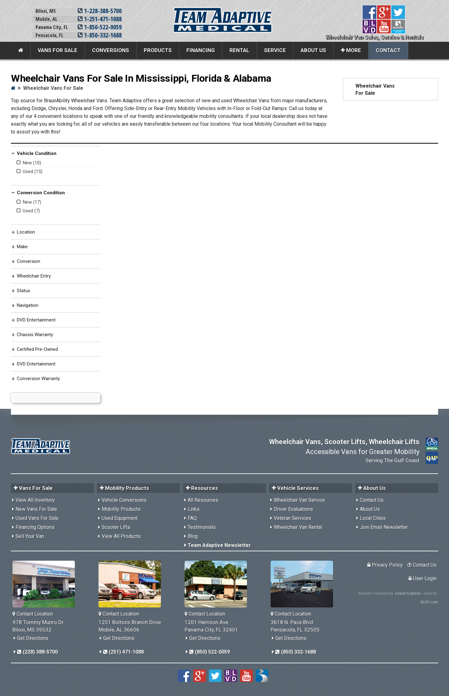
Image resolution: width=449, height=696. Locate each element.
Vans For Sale (57, 50)
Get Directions (32, 638)
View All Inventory (35, 500)
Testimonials (202, 527)
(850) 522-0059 (209, 652)
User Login (422, 578)
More (351, 50)
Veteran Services (292, 518)
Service (275, 50)
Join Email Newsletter (384, 527)
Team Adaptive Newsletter (219, 545)
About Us (313, 50)
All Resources (203, 500)
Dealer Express (408, 593)
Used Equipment (120, 518)
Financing (200, 50)
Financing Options (35, 527)
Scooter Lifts (116, 527)
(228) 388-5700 (37, 652)
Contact (388, 50)
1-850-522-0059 (100, 27)
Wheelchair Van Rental (298, 527)
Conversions (110, 50)
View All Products (121, 536)
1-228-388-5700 (100, 10)
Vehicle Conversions (124, 500)
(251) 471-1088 (123, 652)
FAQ (192, 518)
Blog (193, 536)
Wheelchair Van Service (299, 500)
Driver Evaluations (293, 509)
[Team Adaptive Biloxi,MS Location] (46, 584)
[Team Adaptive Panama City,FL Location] (218, 584)
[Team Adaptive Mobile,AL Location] (132, 584)
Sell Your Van (30, 536)
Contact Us (372, 500)
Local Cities (373, 518)
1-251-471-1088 (100, 19)
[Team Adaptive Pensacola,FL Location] (304, 584)
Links (194, 509)
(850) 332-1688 (295, 652)
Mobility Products (121, 509)
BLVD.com (429, 602)
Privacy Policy (385, 565)
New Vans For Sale (36, 509)
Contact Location (32, 614)
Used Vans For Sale (37, 518)
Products (158, 50)
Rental (239, 50)
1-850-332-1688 (100, 35)
